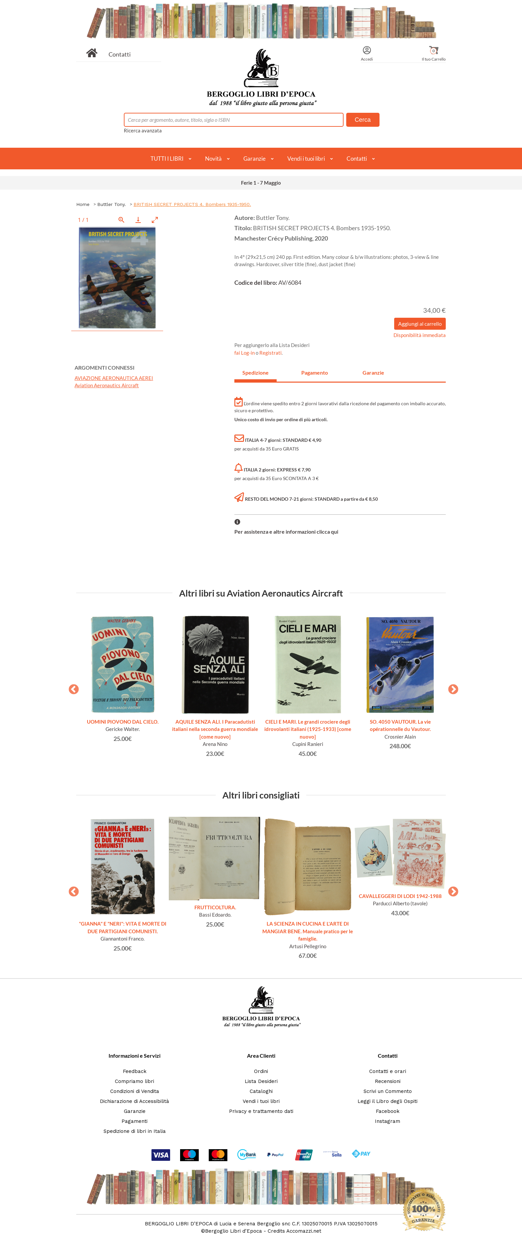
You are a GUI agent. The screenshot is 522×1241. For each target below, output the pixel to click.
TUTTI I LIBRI (166, 158)
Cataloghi (261, 1091)
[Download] (138, 220)
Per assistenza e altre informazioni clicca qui (286, 531)
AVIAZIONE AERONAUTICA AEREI (114, 378)
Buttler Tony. (111, 204)
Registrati (270, 353)
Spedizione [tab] (255, 372)
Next (450, 687)
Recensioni (387, 1081)
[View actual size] (121, 220)
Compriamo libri (134, 1081)
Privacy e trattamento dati (261, 1111)
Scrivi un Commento (388, 1091)
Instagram (387, 1121)
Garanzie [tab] (373, 372)
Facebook (387, 1111)
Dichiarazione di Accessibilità (134, 1101)
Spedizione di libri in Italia (135, 1131)
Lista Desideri (261, 1081)
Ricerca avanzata (143, 130)
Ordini (261, 1071)
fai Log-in (245, 353)
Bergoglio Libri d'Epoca (233, 1231)
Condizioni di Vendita (134, 1091)
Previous (71, 687)
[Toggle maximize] (154, 220)
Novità (213, 158)
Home (83, 204)
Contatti (120, 54)
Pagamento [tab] (314, 372)
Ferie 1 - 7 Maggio (261, 183)
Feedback (134, 1071)
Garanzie (254, 158)
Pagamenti (134, 1121)
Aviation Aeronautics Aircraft (107, 385)
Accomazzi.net (303, 1231)
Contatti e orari (387, 1071)
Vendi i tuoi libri (306, 158)
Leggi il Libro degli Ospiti (387, 1101)
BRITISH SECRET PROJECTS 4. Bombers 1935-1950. (192, 204)
